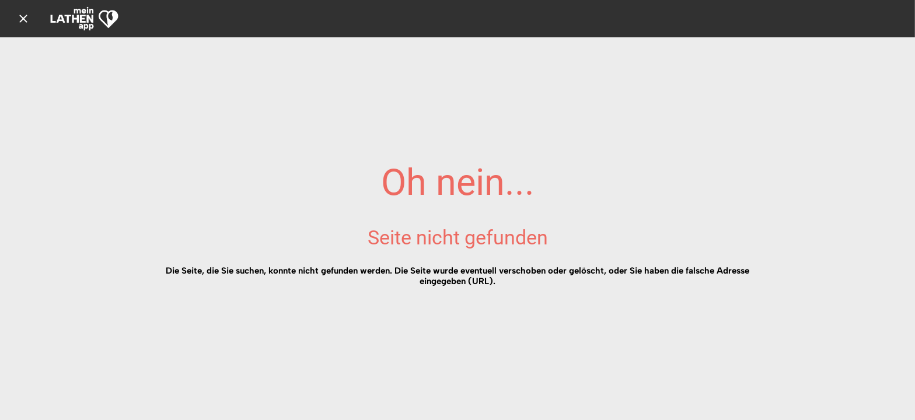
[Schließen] (23, 19)
